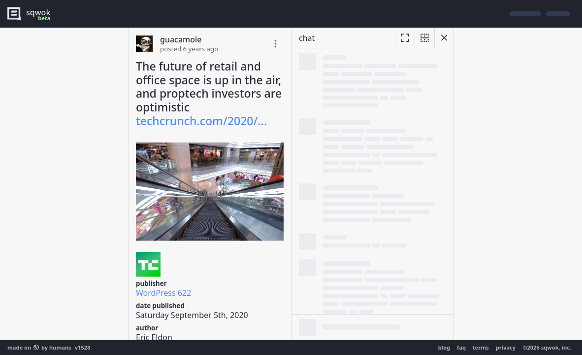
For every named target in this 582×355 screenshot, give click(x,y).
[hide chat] (444, 38)
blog (444, 347)
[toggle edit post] (275, 44)
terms (481, 347)
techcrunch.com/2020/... (201, 121)
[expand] (405, 38)
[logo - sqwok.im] (31, 14)
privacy (506, 347)
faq (461, 347)
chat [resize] (307, 38)
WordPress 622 (163, 292)
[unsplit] (424, 38)
